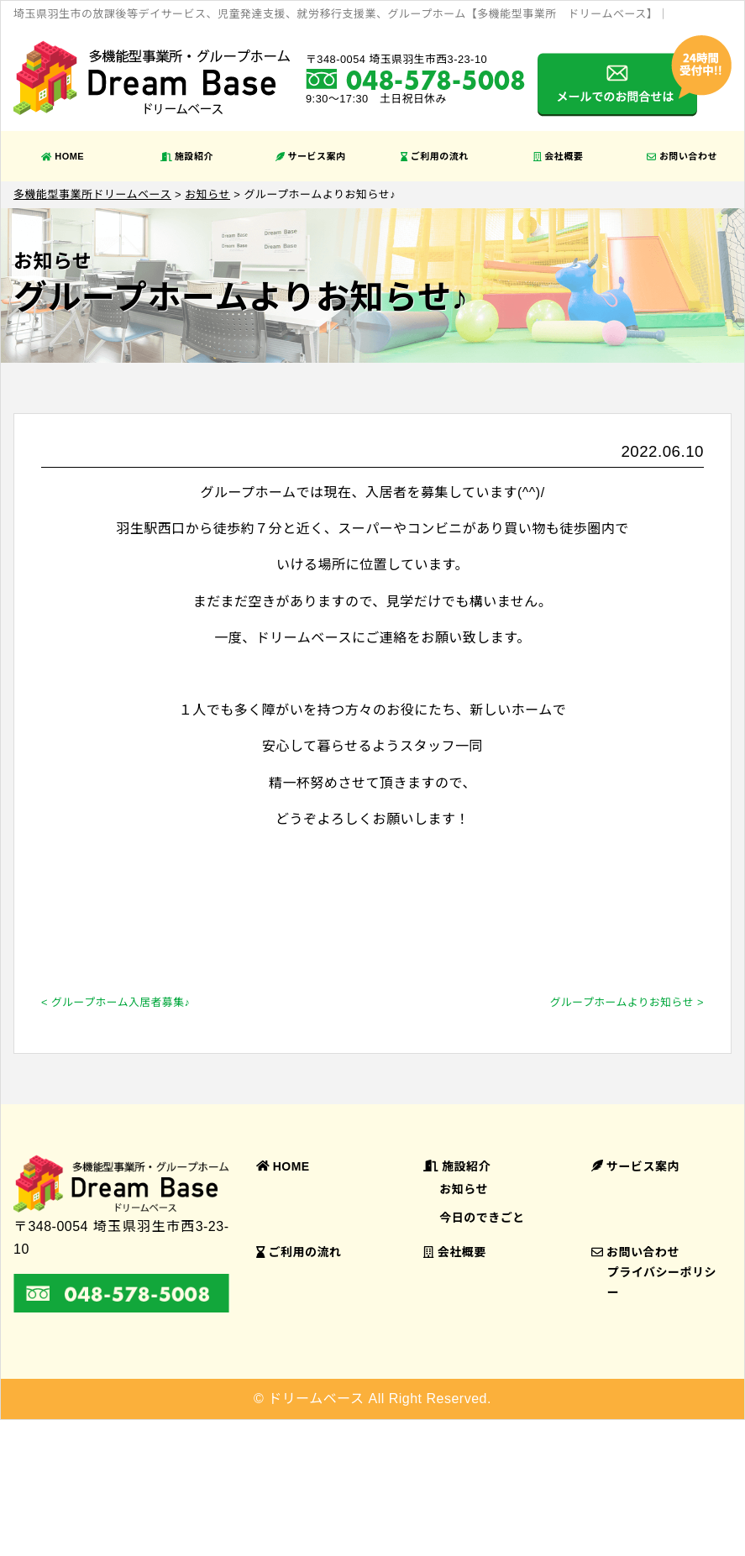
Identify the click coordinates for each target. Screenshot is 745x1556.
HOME (62, 156)
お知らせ (463, 1189)
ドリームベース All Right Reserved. (379, 1398)
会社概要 (558, 156)
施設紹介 (186, 156)
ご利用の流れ (435, 156)
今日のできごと (482, 1217)
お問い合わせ (682, 156)
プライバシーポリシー (661, 1282)
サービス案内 (310, 156)
